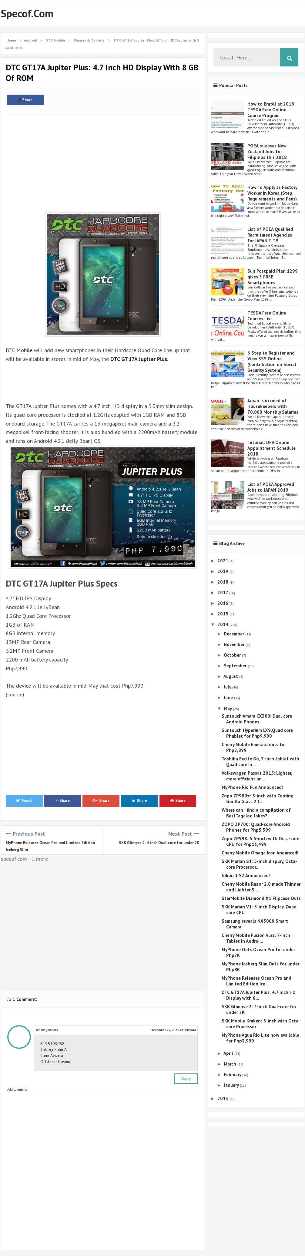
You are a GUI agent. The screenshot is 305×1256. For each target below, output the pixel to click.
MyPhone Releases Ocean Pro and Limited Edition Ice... (256, 981)
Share (25, 100)
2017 (223, 592)
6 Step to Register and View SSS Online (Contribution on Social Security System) (271, 361)
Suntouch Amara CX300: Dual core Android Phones (257, 719)
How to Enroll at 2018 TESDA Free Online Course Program (270, 109)
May (228, 708)
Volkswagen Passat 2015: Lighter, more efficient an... (257, 776)
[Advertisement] (103, 160)
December (234, 634)
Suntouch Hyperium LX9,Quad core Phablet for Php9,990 (257, 733)
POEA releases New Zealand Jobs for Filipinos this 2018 (267, 151)
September (236, 665)
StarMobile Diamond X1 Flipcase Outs (261, 898)
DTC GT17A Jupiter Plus (138, 358)
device (23, 685)
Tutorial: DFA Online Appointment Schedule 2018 (271, 448)
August (231, 676)
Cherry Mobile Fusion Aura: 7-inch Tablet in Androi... (256, 938)
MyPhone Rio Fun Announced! (252, 787)
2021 (223, 561)
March (230, 1064)
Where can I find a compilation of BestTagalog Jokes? (256, 813)
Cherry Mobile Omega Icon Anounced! (260, 853)
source (14, 694)
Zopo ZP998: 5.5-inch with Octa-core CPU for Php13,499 (260, 841)
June (229, 697)
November (235, 644)
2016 (223, 603)
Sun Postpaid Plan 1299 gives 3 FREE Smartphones (272, 276)
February (233, 1074)
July (228, 687)
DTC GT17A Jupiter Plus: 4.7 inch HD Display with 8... (259, 995)
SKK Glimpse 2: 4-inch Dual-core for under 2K (159, 842)
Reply (186, 1078)
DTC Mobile (19, 350)
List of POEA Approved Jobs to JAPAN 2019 (270, 487)
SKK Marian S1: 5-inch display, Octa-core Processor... (259, 864)
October (233, 655)
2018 (223, 582)
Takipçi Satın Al (54, 1049)
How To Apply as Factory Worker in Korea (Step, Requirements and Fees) (272, 193)
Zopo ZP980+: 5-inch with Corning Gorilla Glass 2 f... (257, 798)
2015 (223, 614)
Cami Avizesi (51, 1055)
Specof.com (27, 13)
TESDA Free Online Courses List (266, 316)
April (228, 1053)
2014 (223, 624)
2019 (223, 571)
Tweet (24, 800)
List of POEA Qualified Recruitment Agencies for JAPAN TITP (270, 235)
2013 (223, 1098)
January (232, 1085)
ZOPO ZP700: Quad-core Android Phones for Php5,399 (256, 827)
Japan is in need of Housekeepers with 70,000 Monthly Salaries (272, 406)
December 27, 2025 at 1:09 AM (173, 1030)
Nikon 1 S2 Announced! (246, 875)
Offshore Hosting (56, 1061)
